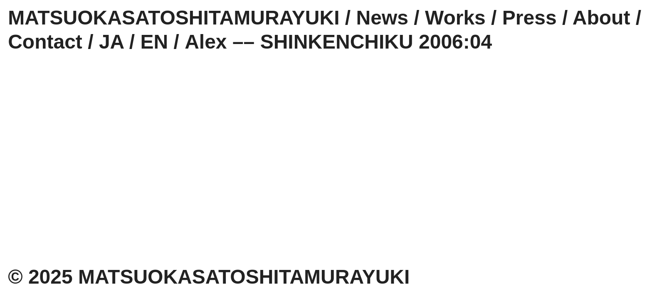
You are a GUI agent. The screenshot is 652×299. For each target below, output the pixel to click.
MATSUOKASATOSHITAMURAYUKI (173, 18)
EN (154, 42)
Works (455, 18)
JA (111, 42)
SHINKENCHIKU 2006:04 (376, 42)
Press (529, 18)
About (601, 18)
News (382, 18)
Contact (45, 42)
